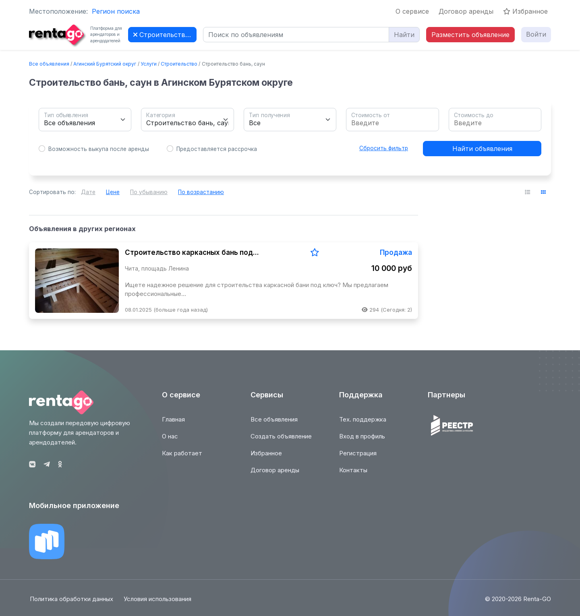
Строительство (179, 64)
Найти (404, 35)
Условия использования (158, 603)
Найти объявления (482, 149)
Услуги (149, 64)
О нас (170, 440)
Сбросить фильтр (383, 148)
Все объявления (49, 64)
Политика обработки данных (70, 603)
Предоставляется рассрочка (216, 149)
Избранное (525, 11)
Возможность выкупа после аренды (98, 149)
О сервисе (412, 11)
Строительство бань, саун (165, 35)
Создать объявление (281, 440)
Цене (113, 192)
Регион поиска (116, 11)
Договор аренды (466, 11)
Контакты (353, 474)
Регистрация (358, 457)
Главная (173, 423)
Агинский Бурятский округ (104, 64)
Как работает (182, 457)
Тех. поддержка (362, 423)
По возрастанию (201, 192)
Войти (536, 34)
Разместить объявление (470, 35)
